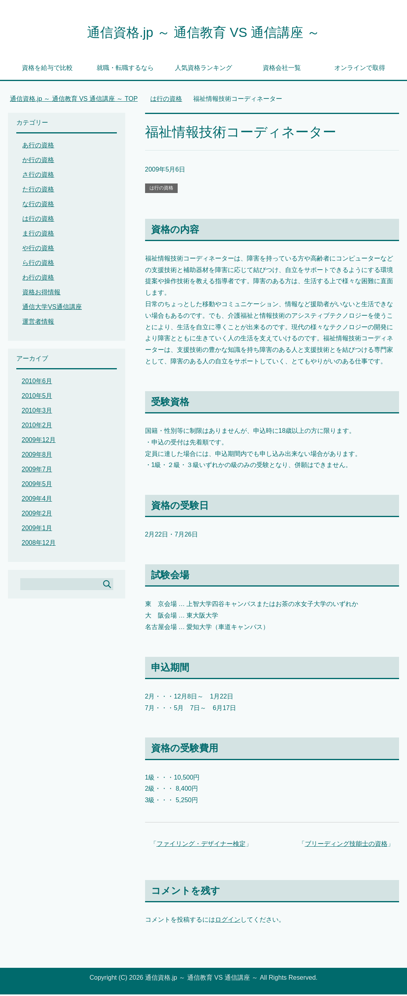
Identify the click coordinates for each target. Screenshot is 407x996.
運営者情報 (38, 323)
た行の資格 (38, 190)
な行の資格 (38, 205)
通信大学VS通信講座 (51, 308)
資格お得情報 (41, 293)
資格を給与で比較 (47, 69)
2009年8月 (36, 456)
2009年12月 (38, 441)
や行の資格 (38, 249)
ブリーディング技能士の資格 (346, 845)
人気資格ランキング (203, 69)
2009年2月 (36, 515)
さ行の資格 (38, 176)
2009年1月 (36, 529)
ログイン (227, 921)
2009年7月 (36, 470)
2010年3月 (36, 412)
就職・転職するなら (125, 69)
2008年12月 (38, 544)
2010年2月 (36, 426)
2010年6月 (36, 382)
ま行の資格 (38, 235)
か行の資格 (38, 161)
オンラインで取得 (359, 69)
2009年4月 (36, 500)
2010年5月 (36, 397)
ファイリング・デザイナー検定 (201, 845)
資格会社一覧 (282, 69)
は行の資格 (161, 189)
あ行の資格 (38, 146)
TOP (74, 100)
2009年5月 (36, 485)
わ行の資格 (38, 279)
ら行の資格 (38, 264)
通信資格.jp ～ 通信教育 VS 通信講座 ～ (203, 33)
